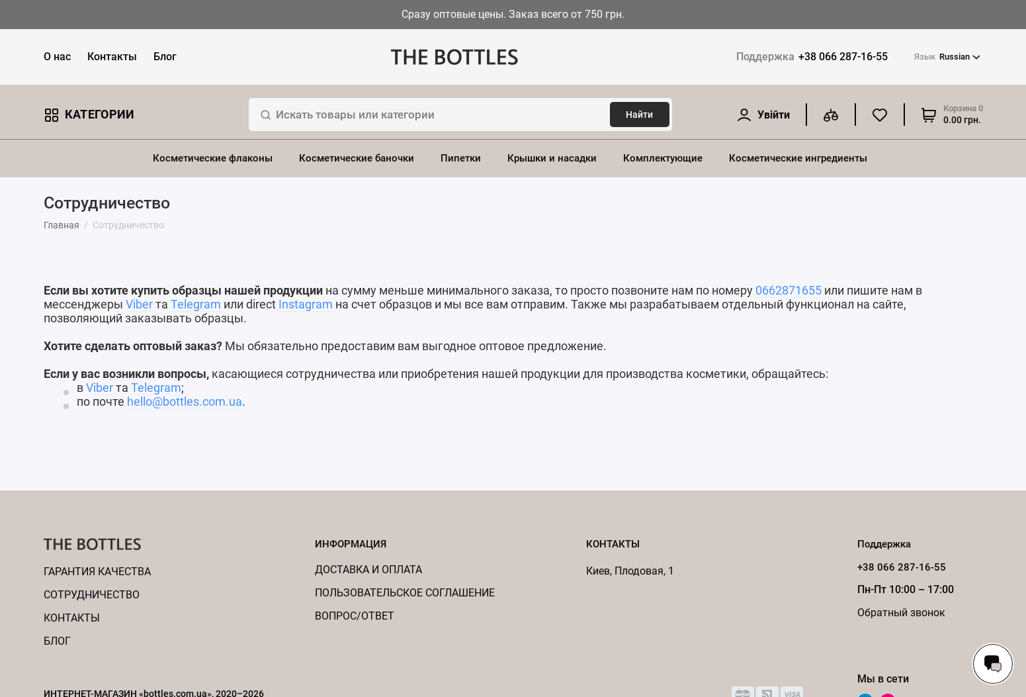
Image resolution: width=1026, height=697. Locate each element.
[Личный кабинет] (763, 115)
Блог (165, 56)
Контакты (112, 56)
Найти (639, 114)
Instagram (305, 304)
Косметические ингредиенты (798, 158)
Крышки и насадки (552, 158)
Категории (89, 115)
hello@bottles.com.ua (184, 401)
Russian (947, 57)
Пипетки (461, 158)
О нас (57, 56)
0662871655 (788, 290)
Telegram (196, 304)
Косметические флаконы (213, 158)
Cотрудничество (92, 594)
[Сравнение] (831, 114)
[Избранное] (880, 114)
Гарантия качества (97, 571)
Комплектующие (663, 158)
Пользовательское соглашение (405, 592)
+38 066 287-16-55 (812, 56)
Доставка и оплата (368, 569)
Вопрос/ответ (354, 616)
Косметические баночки (356, 158)
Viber (139, 304)
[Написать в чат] (993, 664)
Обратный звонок (901, 612)
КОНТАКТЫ (72, 618)
